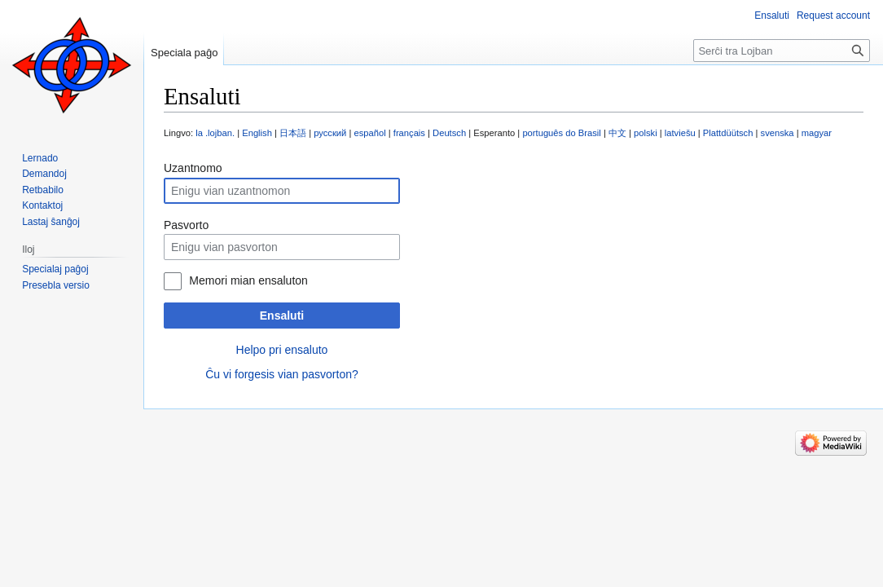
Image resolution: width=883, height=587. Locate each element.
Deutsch (449, 133)
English (257, 133)
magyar (817, 133)
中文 (617, 133)
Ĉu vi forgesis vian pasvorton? (281, 374)
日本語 (292, 133)
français (409, 133)
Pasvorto (186, 225)
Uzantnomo (193, 167)
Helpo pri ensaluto (282, 349)
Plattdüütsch (728, 133)
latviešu (680, 133)
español (369, 133)
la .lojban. (215, 133)
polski (645, 133)
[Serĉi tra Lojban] (781, 50)
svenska (777, 133)
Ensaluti (282, 315)
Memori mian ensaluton (248, 280)
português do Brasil (561, 133)
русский (330, 133)
